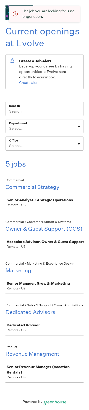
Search (14, 106)
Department (18, 123)
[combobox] (9, 128)
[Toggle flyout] (79, 126)
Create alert (29, 82)
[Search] (44, 112)
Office (13, 140)
